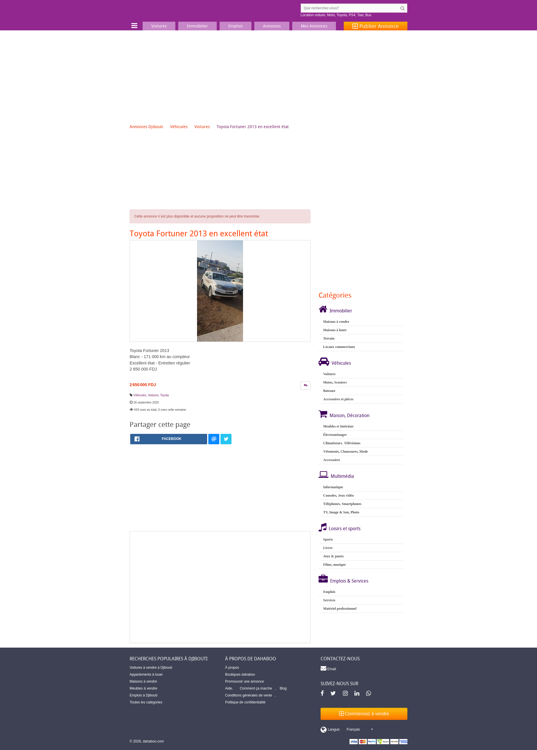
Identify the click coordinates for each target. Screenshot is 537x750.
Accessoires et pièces (338, 399)
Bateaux (329, 391)
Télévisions (352, 443)
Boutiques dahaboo (240, 674)
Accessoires (331, 460)
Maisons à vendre (336, 322)
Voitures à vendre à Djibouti (151, 668)
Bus (368, 15)
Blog (283, 688)
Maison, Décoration (349, 415)
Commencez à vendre (364, 713)
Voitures (202, 126)
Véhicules (178, 126)
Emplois (329, 592)
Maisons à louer (335, 330)
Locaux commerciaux (339, 347)
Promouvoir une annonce (244, 681)
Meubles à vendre (143, 688)
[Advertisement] (268, 73)
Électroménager (335, 435)
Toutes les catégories (146, 702)
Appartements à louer (146, 674)
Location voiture (313, 15)
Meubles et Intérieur (338, 426)
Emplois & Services (349, 581)
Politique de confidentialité (245, 702)
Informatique (333, 487)
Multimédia (342, 476)
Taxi (360, 15)
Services (329, 600)
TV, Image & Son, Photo (341, 512)
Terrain (328, 338)
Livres (327, 548)
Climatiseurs (332, 443)
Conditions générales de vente (248, 695)
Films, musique (334, 565)
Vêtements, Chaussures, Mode (345, 451)
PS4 (352, 15)
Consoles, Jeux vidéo (338, 495)
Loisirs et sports (345, 528)
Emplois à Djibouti (143, 695)
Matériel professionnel (339, 609)
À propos (232, 668)
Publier (375, 26)
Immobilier (341, 310)
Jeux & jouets (333, 556)
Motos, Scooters (335, 382)
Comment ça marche (256, 688)
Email (328, 668)
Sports (328, 539)
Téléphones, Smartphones (342, 504)
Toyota (342, 15)
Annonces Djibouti (146, 126)
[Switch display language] (347, 729)
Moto (331, 15)
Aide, (229, 688)
